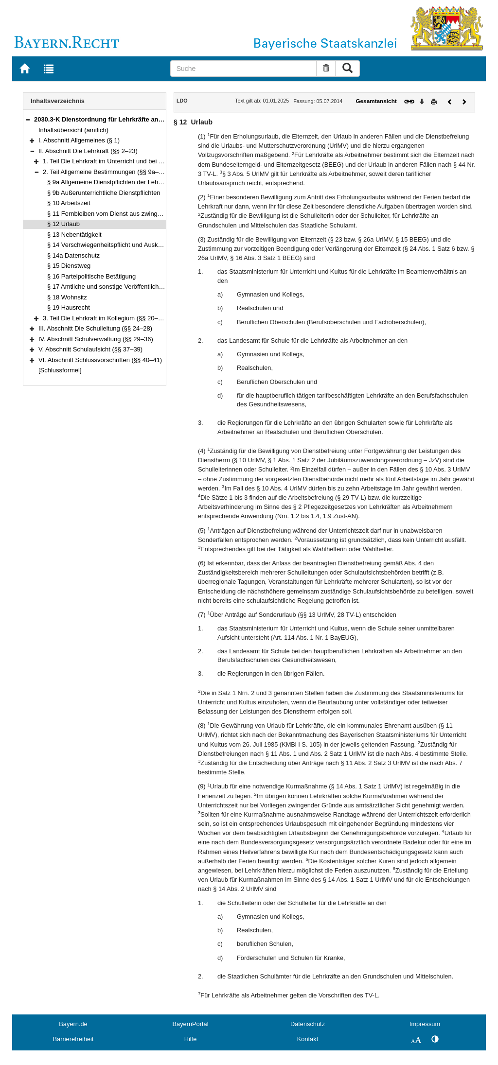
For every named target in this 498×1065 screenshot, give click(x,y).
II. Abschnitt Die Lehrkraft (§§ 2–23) (88, 151)
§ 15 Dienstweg (68, 265)
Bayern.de (73, 1024)
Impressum (424, 1024)
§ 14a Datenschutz (73, 255)
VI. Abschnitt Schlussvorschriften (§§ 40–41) (100, 360)
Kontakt (307, 1039)
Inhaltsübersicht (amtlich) (73, 130)
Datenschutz (307, 1024)
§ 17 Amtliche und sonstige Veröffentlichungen (112, 286)
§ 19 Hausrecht (68, 307)
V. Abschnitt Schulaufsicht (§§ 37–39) (90, 349)
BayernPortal (191, 1024)
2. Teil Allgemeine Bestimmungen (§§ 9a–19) (105, 171)
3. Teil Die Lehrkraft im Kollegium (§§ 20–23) (105, 318)
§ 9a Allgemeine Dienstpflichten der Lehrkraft (110, 182)
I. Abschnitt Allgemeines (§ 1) (79, 140)
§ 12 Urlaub (63, 223)
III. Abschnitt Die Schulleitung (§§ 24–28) (95, 328)
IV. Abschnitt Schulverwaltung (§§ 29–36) (95, 339)
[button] (27, 119)
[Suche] (243, 68)
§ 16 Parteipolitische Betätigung (91, 276)
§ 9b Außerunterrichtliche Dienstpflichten (103, 192)
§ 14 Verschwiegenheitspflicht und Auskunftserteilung (121, 244)
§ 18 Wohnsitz (67, 297)
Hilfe (190, 1039)
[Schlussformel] (60, 370)
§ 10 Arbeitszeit (68, 203)
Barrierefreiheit (73, 1039)
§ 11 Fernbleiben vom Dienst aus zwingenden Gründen (124, 213)
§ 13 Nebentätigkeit (74, 234)
